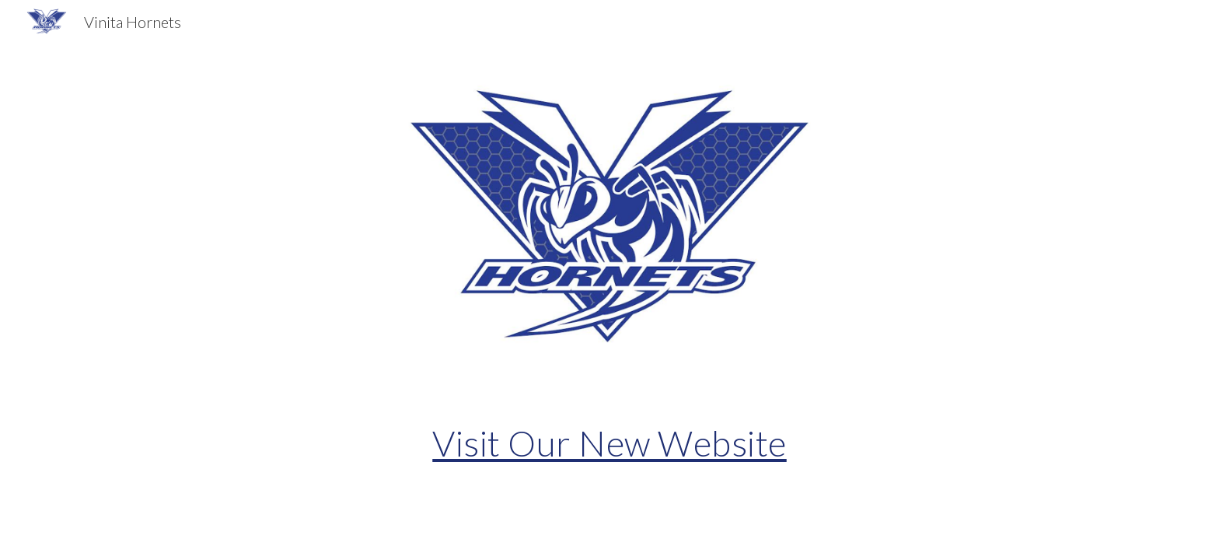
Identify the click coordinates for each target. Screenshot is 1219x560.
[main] (609, 443)
